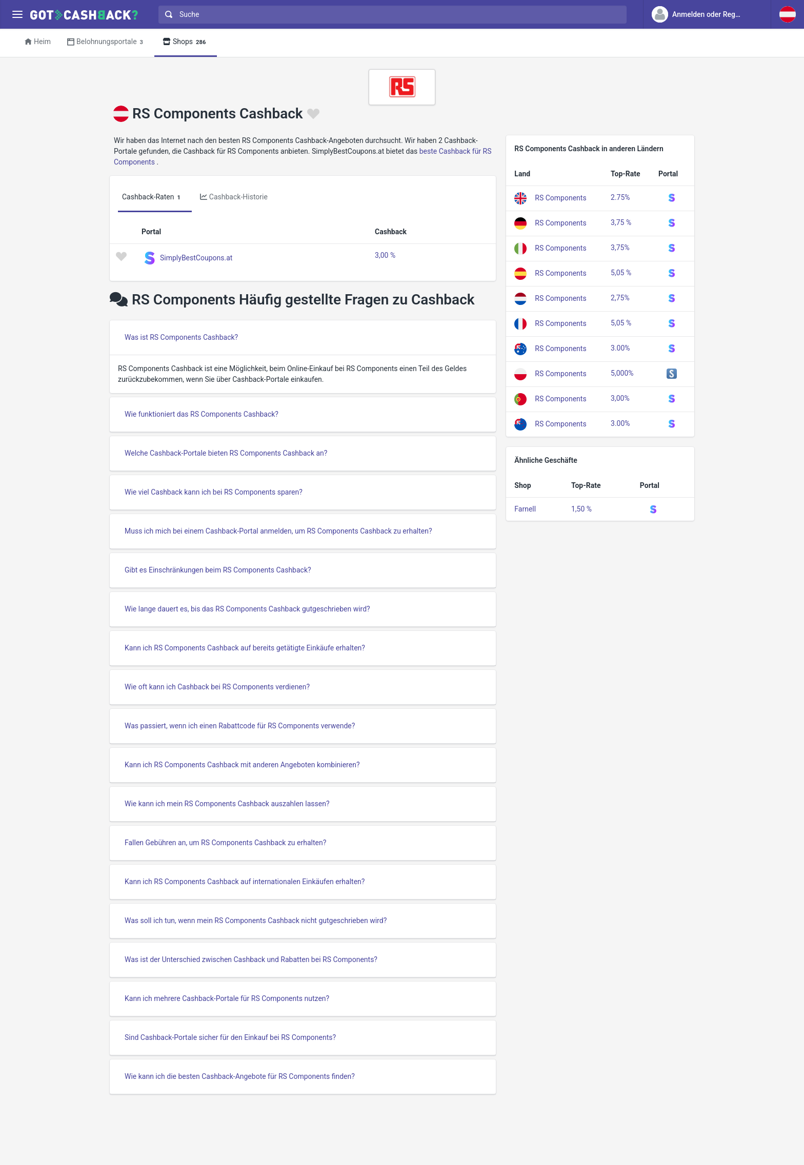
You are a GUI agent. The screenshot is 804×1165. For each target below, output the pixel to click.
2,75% (620, 298)
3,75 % (621, 222)
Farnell (525, 509)
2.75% (620, 197)
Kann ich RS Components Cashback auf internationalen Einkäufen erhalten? (245, 881)
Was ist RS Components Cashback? (181, 337)
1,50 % (581, 509)
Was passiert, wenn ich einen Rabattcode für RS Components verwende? (240, 726)
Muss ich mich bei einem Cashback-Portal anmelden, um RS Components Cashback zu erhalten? (278, 531)
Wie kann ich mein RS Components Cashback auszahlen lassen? (227, 804)
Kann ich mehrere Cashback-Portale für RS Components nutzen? (227, 998)
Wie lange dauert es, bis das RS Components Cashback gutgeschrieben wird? (247, 609)
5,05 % (621, 273)
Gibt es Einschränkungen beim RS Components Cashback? (218, 570)
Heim (38, 41)
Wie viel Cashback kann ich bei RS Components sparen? (214, 492)
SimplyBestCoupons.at (196, 257)
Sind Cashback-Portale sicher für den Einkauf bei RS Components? (230, 1037)
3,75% (620, 247)
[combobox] (390, 14)
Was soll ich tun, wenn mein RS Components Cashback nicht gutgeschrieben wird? (256, 920)
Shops (186, 42)
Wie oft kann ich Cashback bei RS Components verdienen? (217, 687)
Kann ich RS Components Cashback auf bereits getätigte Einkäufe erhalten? (245, 648)
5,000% (622, 373)
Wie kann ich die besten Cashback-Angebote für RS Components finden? (240, 1076)
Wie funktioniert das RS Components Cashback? (201, 414)
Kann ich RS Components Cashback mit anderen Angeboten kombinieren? (242, 765)
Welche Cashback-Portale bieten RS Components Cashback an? (226, 453)
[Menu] (17, 15)
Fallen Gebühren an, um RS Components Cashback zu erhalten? (225, 843)
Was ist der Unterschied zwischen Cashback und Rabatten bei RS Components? (251, 959)
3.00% (620, 348)
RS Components (560, 197)
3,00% (620, 398)
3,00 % (385, 255)
